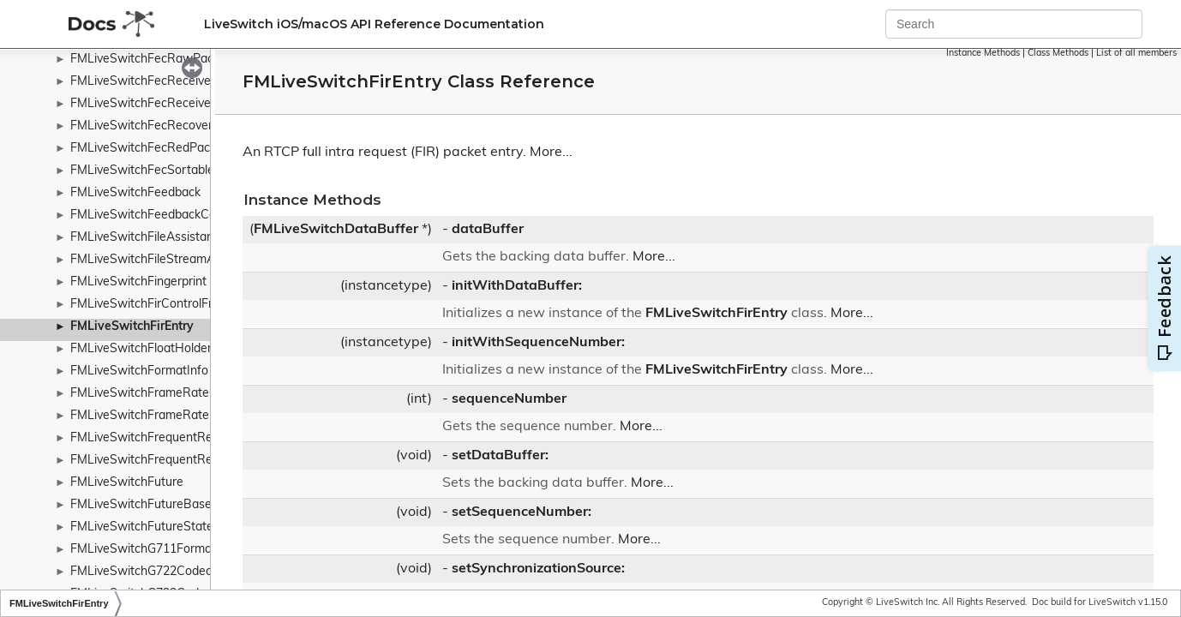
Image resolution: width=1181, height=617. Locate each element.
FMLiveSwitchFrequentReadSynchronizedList (195, 460)
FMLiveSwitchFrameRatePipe (151, 416)
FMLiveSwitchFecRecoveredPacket (167, 126)
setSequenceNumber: (521, 512)
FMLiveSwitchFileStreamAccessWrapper (182, 260)
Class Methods (1058, 53)
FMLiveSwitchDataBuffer (336, 230)
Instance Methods (983, 53)
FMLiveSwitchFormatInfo (139, 371)
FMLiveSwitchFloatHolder (141, 349)
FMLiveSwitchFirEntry (132, 326)
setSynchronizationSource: (538, 569)
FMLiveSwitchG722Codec (141, 572)
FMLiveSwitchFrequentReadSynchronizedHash (199, 438)
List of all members (1136, 53)
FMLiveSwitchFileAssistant (144, 237)
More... (551, 152)
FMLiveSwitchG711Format (143, 549)
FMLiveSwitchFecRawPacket (150, 59)
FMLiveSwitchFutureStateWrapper (166, 527)
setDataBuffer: (500, 456)
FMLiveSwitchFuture (126, 482)
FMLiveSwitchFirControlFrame (153, 304)
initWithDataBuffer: (517, 286)
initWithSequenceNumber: (538, 343)
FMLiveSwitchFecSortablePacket (161, 171)
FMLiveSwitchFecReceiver (142, 104)
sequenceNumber (509, 399)
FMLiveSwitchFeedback (135, 193)
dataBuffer (488, 230)
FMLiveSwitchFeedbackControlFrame (173, 215)
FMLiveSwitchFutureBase (141, 505)
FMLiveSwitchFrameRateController (166, 393)
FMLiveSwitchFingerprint (138, 282)
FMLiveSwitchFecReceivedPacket (162, 81)
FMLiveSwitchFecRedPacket (148, 148)
